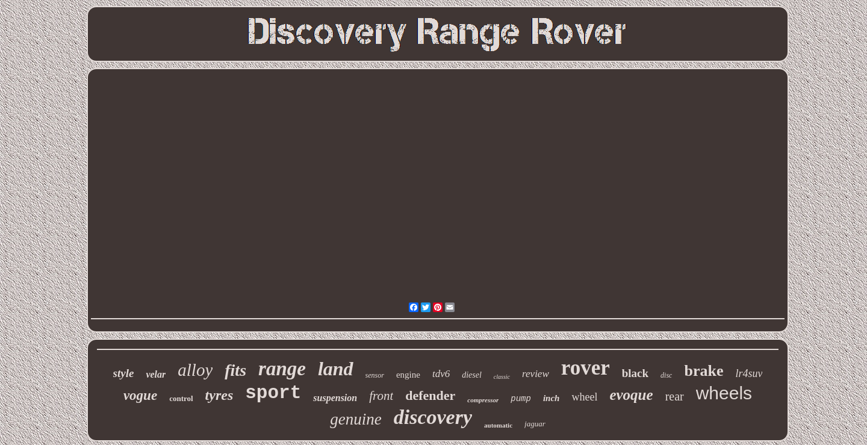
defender (430, 395)
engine (408, 374)
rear (674, 396)
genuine (355, 419)
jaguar (534, 423)
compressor (483, 400)
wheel (584, 397)
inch (551, 398)
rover (585, 367)
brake (703, 370)
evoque (631, 395)
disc (666, 375)
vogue (140, 395)
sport (273, 393)
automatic (498, 425)
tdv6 (441, 373)
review (535, 373)
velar (156, 374)
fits (235, 370)
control (181, 398)
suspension (335, 398)
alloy (195, 369)
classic (502, 376)
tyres (219, 395)
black (635, 373)
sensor (374, 375)
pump (521, 399)
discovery (433, 417)
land (335, 368)
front (381, 395)
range (282, 368)
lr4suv (748, 373)
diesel (472, 374)
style (123, 373)
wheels (724, 393)
